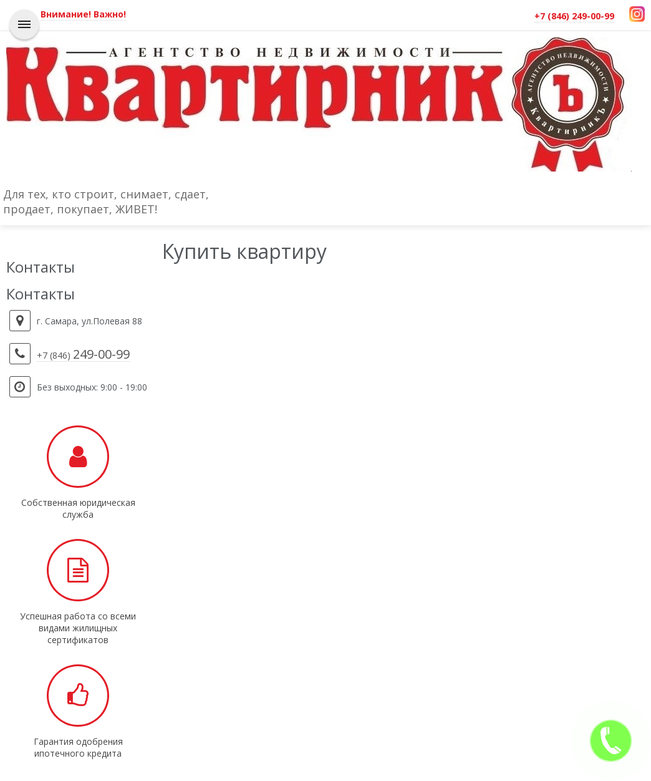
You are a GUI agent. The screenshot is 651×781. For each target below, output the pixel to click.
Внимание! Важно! (83, 14)
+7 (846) (83, 355)
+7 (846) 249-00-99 (574, 16)
